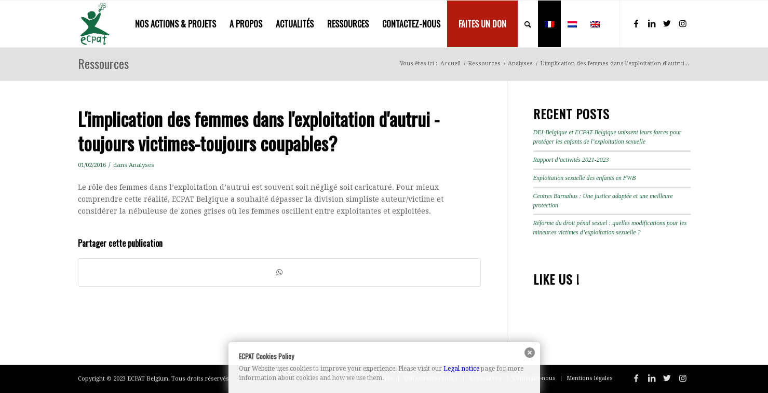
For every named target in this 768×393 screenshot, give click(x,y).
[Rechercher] (528, 24)
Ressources (103, 63)
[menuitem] (175, 24)
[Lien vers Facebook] (636, 23)
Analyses (141, 165)
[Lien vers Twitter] (667, 23)
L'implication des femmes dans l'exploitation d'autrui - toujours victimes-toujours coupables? (258, 131)
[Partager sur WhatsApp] (279, 272)
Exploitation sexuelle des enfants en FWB (584, 177)
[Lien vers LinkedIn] (651, 23)
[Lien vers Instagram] (683, 23)
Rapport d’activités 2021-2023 (571, 159)
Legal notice (461, 368)
